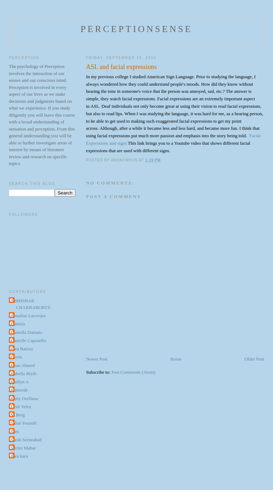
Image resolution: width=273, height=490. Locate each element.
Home (176, 359)
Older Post (254, 359)
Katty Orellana (24, 398)
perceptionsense (137, 29)
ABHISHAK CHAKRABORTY (31, 304)
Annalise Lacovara (28, 315)
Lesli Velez (21, 406)
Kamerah (19, 390)
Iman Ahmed (23, 365)
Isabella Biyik (24, 373)
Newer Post (96, 359)
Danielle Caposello (28, 340)
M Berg (18, 414)
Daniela (18, 323)
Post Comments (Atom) (133, 372)
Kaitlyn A (20, 381)
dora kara (19, 456)
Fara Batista (22, 348)
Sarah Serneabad (26, 439)
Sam (15, 431)
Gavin (16, 356)
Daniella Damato (26, 332)
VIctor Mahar (23, 448)
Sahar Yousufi (24, 423)
